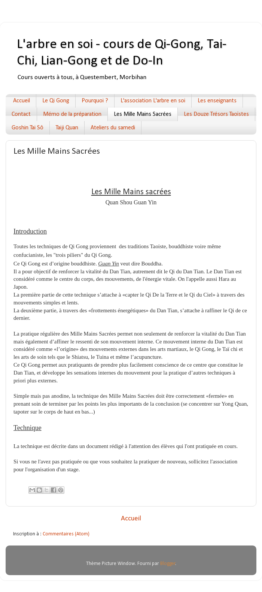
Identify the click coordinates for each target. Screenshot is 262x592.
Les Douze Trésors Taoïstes (216, 114)
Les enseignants (217, 101)
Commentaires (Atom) (66, 534)
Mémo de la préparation (72, 114)
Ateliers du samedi (113, 128)
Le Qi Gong (55, 101)
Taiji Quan (67, 128)
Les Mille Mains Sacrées (142, 114)
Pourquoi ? (95, 101)
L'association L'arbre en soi (153, 101)
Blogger (168, 563)
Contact (21, 114)
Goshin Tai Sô (27, 128)
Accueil (21, 101)
